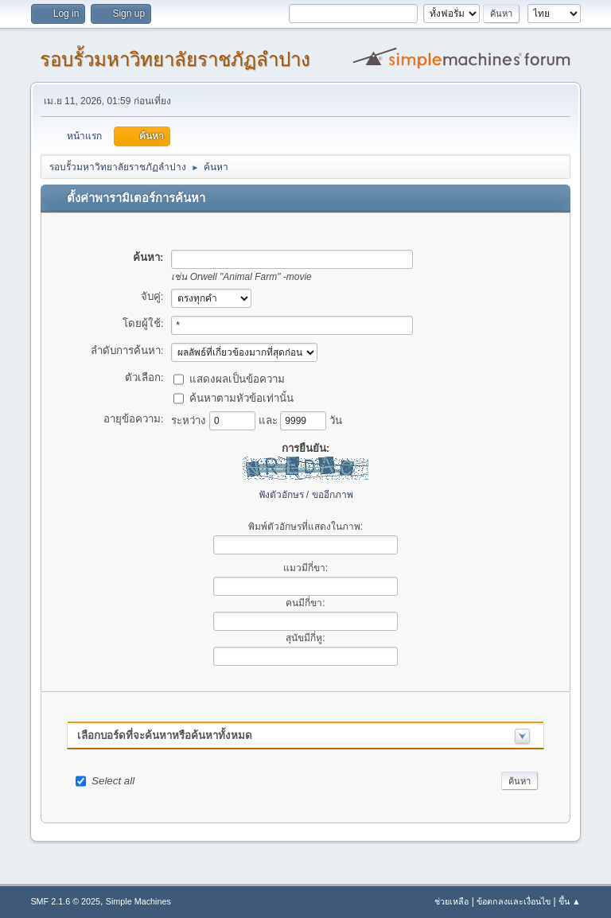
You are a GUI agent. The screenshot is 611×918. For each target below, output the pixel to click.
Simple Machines (138, 901)
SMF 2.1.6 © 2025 (65, 901)
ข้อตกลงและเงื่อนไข (514, 901)
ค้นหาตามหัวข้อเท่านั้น (241, 397)
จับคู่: (152, 296)
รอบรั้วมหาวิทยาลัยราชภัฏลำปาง (175, 59)
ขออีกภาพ (332, 494)
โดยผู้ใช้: (143, 323)
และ (270, 420)
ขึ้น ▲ (569, 901)
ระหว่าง (190, 420)
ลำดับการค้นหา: (127, 350)
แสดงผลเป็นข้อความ (237, 378)
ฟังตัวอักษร (281, 494)
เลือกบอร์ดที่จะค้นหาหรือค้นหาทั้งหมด (164, 735)
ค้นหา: (148, 257)
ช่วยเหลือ (451, 901)
